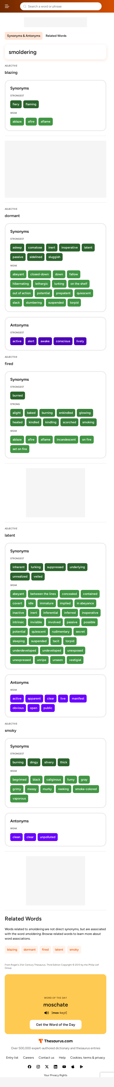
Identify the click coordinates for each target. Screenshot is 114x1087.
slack (16, 302)
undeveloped (51, 650)
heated (17, 422)
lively (80, 341)
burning (47, 413)
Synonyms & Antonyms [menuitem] (23, 36)
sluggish (54, 257)
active (17, 341)
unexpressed (22, 660)
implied (65, 603)
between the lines (43, 594)
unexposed (75, 650)
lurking (59, 284)
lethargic (41, 284)
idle (30, 603)
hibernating (21, 284)
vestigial (75, 660)
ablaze (17, 121)
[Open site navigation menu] (7, 6)
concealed (69, 594)
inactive (18, 613)
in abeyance (85, 603)
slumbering (34, 302)
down (59, 274)
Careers (28, 1057)
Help (62, 1057)
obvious (18, 708)
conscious (63, 341)
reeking (63, 789)
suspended (56, 302)
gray (84, 779)
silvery (49, 762)
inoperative (69, 247)
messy (31, 789)
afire (31, 121)
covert (17, 603)
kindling (51, 422)
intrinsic (18, 622)
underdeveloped (24, 650)
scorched (69, 422)
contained (90, 594)
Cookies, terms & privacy (87, 1057)
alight (17, 413)
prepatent (63, 293)
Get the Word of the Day (55, 1024)
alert (31, 341)
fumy (71, 779)
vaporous (19, 798)
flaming (31, 104)
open (33, 708)
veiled (38, 576)
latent (88, 247)
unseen (58, 660)
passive (18, 257)
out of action (22, 293)
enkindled (66, 413)
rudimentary (61, 631)
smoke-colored (86, 789)
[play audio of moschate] (46, 1012)
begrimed (19, 779)
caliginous (53, 779)
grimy (17, 789)
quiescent (84, 293)
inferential (50, 613)
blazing (12, 949)
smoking (88, 422)
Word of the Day (55, 997)
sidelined (36, 257)
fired (45, 949)
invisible (36, 622)
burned (18, 395)
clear (50, 698)
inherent (19, 567)
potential (43, 293)
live (63, 698)
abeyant (18, 274)
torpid (74, 302)
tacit (56, 641)
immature (47, 603)
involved (54, 622)
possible (89, 622)
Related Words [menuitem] (56, 36)
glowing (85, 413)
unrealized (20, 576)
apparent (34, 698)
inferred (70, 613)
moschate (55, 1004)
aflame (45, 121)
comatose (35, 247)
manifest (78, 698)
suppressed (55, 567)
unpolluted (47, 837)
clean (16, 837)
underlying (77, 567)
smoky (74, 949)
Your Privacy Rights (55, 1075)
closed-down (39, 274)
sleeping (19, 641)
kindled (34, 422)
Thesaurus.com (15, 6)
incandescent (66, 439)
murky (47, 789)
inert (51, 247)
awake (45, 341)
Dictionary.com (107, 6)
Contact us (46, 1057)
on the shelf (78, 284)
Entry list (12, 1057)
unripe (41, 660)
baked (31, 413)
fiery (16, 104)
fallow (73, 274)
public (48, 708)
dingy (34, 762)
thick (63, 762)
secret (80, 631)
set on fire (20, 449)
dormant (30, 949)
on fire (86, 439)
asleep (17, 247)
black (36, 779)
